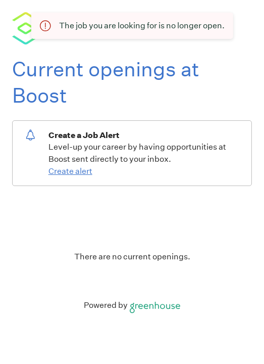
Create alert (70, 171)
